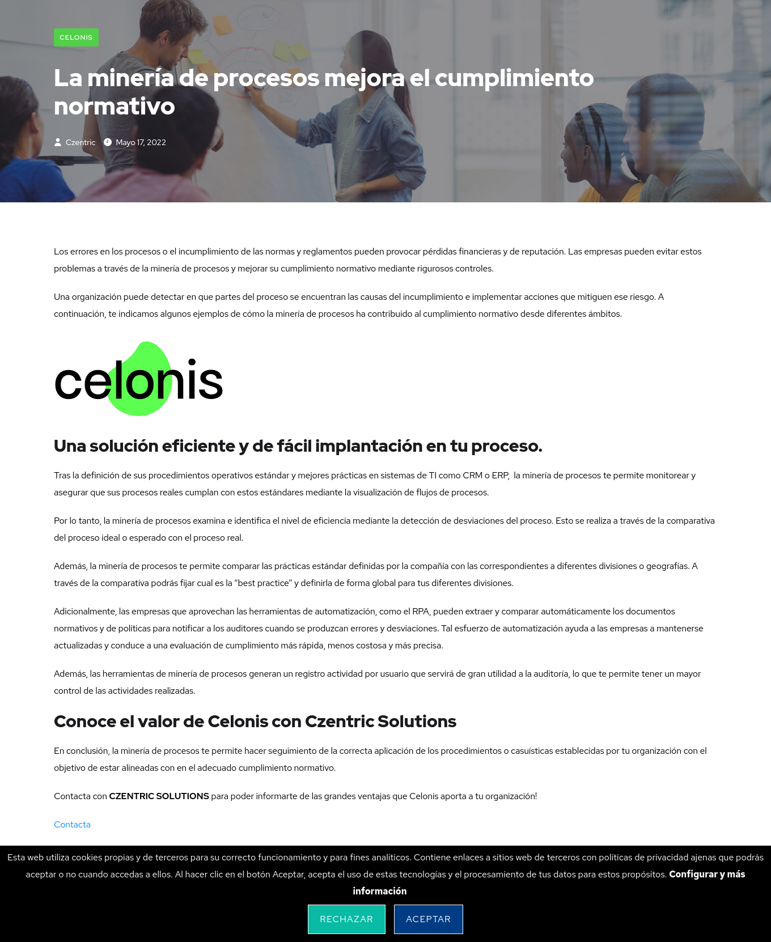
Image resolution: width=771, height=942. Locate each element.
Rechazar (346, 919)
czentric (74, 142)
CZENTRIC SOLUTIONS (159, 796)
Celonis (76, 37)
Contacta (72, 824)
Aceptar (428, 919)
